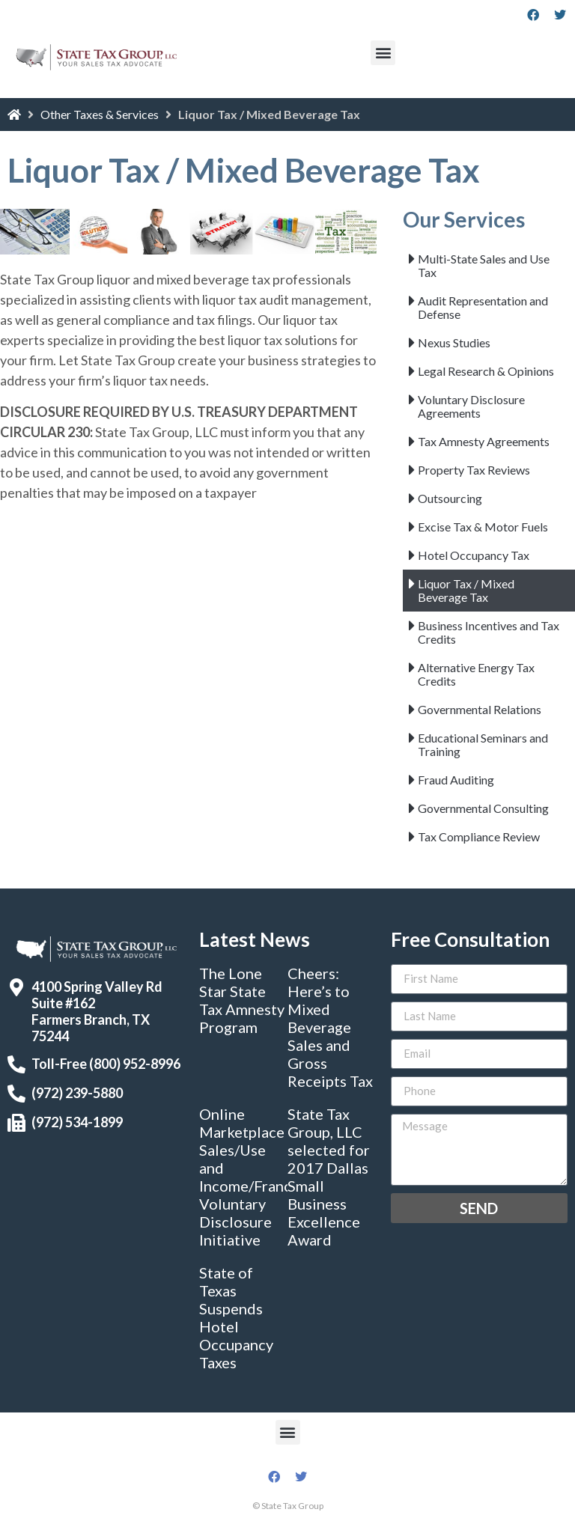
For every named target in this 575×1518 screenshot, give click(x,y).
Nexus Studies (454, 342)
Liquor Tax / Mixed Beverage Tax (466, 590)
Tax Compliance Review (479, 836)
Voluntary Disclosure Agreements (471, 406)
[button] (383, 52)
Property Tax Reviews (474, 470)
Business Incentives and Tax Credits (488, 632)
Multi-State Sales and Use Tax (484, 265)
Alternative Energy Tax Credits (476, 674)
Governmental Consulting (483, 808)
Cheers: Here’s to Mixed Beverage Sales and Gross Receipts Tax (330, 1027)
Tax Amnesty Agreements (484, 441)
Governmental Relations (479, 709)
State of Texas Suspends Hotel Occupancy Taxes (236, 1317)
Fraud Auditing (456, 779)
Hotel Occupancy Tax (473, 555)
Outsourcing (450, 498)
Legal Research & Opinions (486, 371)
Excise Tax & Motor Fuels (483, 526)
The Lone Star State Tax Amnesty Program (242, 1000)
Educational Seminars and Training (483, 744)
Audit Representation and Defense (483, 307)
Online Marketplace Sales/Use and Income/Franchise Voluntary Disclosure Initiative (259, 1177)
